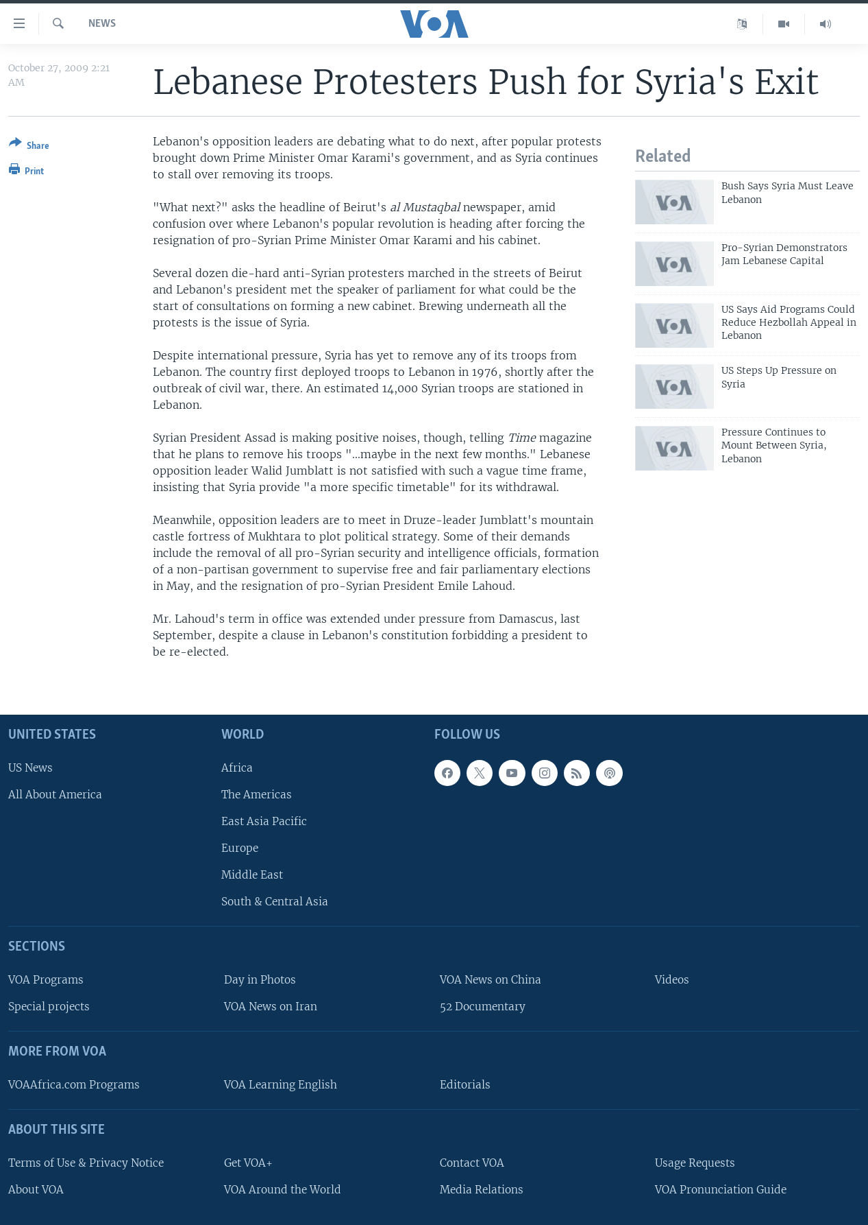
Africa (237, 767)
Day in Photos (260, 979)
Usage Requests (695, 1162)
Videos (672, 979)
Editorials (465, 1084)
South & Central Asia (274, 901)
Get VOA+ (248, 1162)
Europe (239, 848)
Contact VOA (472, 1162)
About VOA (36, 1189)
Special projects (49, 1006)
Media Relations (481, 1189)
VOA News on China (490, 979)
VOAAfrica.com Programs (74, 1084)
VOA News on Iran (270, 1006)
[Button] (29, 147)
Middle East (252, 874)
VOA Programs (46, 979)
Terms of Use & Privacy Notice (86, 1162)
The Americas (256, 794)
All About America (55, 794)
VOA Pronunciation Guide (720, 1189)
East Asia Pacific (264, 821)
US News (30, 767)
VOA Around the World (282, 1189)
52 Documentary (482, 1006)
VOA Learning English (280, 1084)
